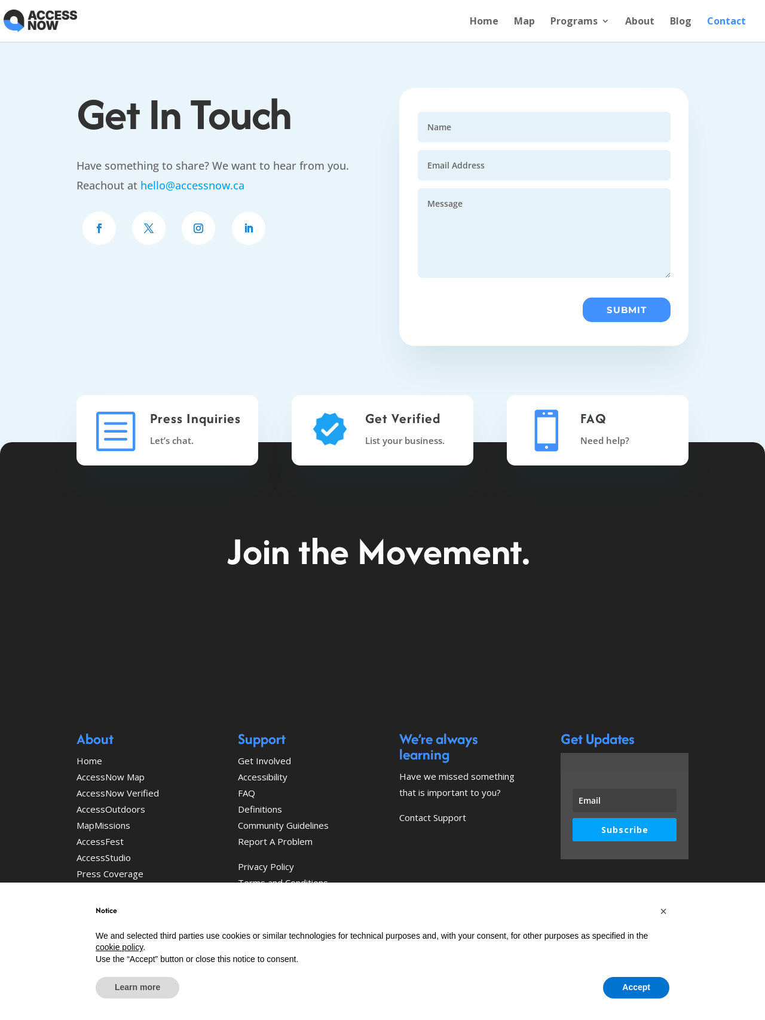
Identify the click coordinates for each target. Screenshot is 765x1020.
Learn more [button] (137, 987)
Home (484, 22)
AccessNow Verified (117, 793)
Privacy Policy (266, 866)
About (639, 22)
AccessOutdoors (110, 809)
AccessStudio (103, 857)
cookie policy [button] (119, 947)
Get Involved (456, 626)
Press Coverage (109, 874)
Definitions (260, 809)
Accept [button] (636, 987)
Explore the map (306, 626)
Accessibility (262, 777)
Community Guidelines (283, 825)
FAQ (246, 793)
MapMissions (103, 825)
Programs (574, 22)
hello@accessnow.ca (192, 185)
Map (524, 22)
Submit (627, 310)
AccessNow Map (110, 777)
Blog (680, 22)
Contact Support (432, 817)
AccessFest (100, 841)
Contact (726, 22)
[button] (663, 911)
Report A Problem (275, 841)
